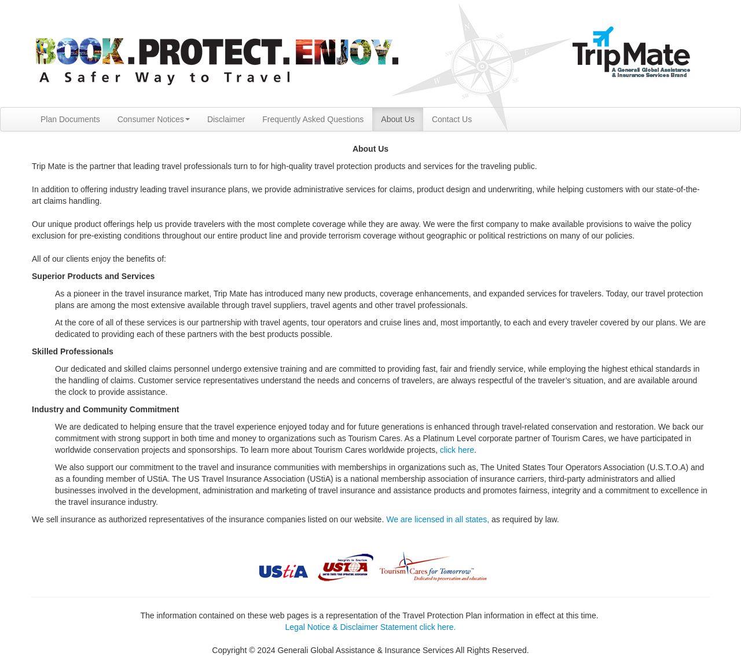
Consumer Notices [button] (154, 119)
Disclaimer (226, 119)
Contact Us (452, 119)
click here (457, 450)
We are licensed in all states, (437, 519)
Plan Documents (70, 119)
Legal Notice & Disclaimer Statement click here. (370, 627)
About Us (397, 119)
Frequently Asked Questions (313, 119)
